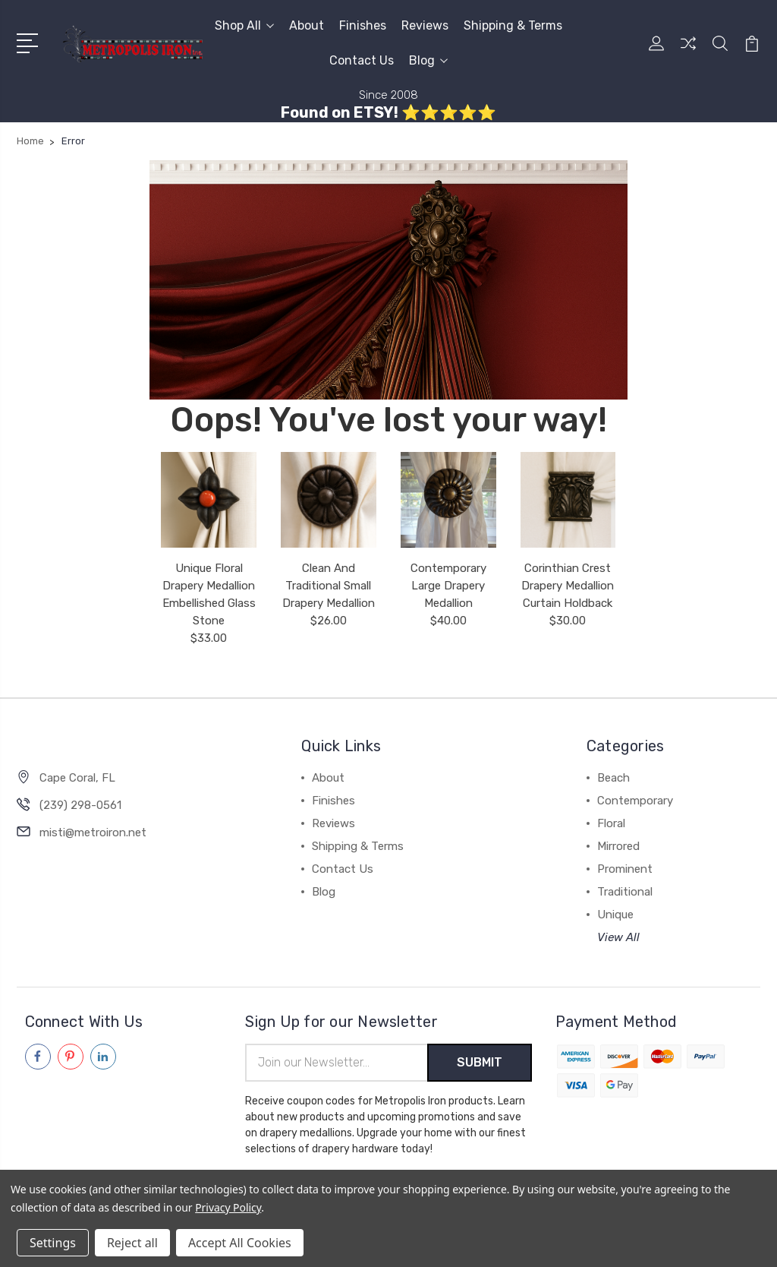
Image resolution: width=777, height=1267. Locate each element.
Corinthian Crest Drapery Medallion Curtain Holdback (567, 585)
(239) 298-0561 (80, 805)
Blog (428, 60)
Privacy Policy (228, 1207)
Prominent (625, 869)
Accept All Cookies (239, 1242)
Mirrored (618, 846)
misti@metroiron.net (92, 832)
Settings (53, 1242)
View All (618, 937)
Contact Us (361, 60)
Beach (613, 778)
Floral (611, 823)
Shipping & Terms (513, 25)
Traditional (625, 892)
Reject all (132, 1242)
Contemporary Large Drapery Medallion (448, 585)
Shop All (244, 25)
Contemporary (635, 800)
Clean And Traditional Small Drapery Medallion (328, 585)
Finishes (362, 25)
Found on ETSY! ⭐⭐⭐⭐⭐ (388, 112)
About (306, 25)
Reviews (424, 25)
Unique (615, 914)
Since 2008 (388, 95)
